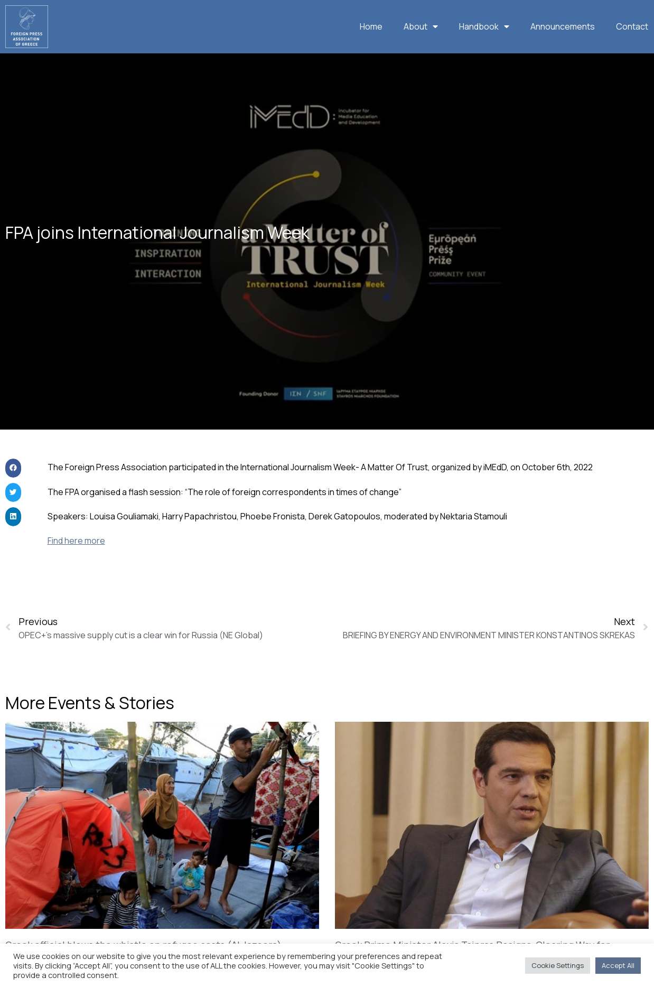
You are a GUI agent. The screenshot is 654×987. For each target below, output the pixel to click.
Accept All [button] (618, 965)
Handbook (484, 26)
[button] (13, 486)
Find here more (76, 559)
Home (371, 26)
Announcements (562, 26)
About (421, 26)
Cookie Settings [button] (557, 965)
